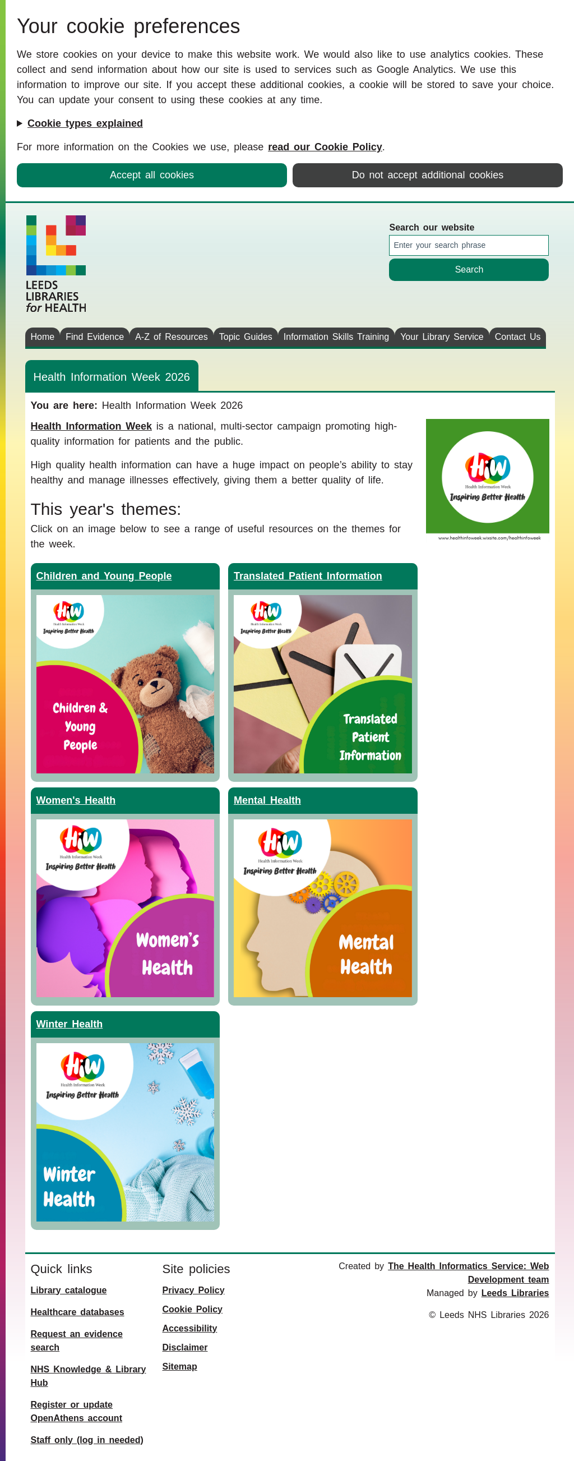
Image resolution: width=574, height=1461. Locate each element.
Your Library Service (442, 337)
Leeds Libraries (515, 1293)
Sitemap (180, 1366)
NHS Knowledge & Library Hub (88, 1376)
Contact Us (518, 337)
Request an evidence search (77, 1340)
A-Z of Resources (171, 337)
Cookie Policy (193, 1309)
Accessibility (190, 1328)
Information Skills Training (336, 337)
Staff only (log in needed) (87, 1440)
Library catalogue (69, 1290)
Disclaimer (185, 1347)
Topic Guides (245, 337)
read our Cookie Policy (325, 147)
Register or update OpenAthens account (76, 1411)
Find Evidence (95, 337)
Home (43, 337)
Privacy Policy (194, 1290)
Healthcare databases (77, 1312)
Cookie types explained (85, 123)
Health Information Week (91, 426)
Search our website (431, 227)
